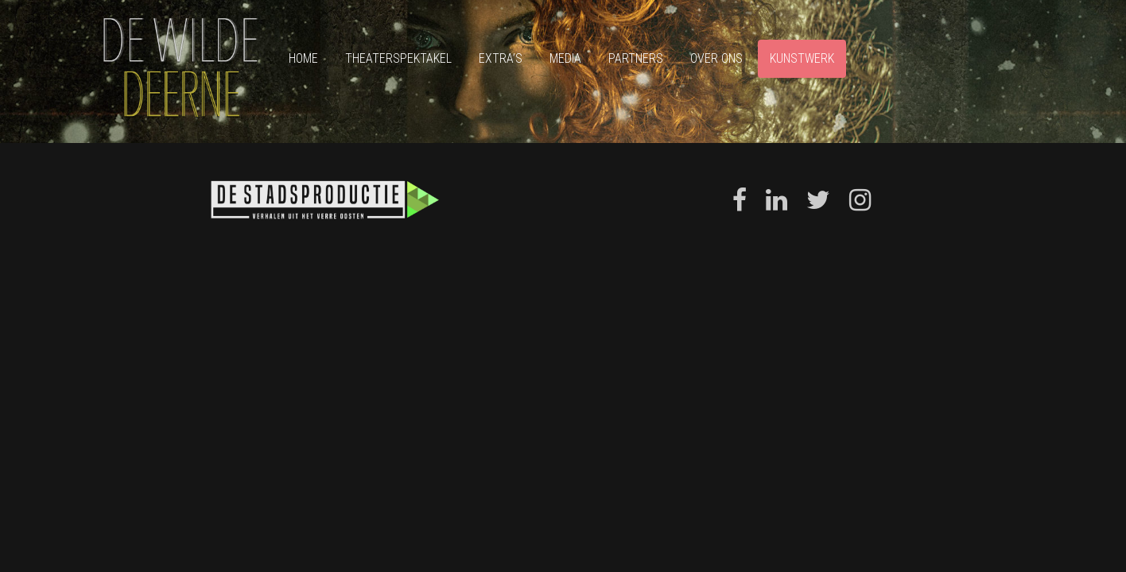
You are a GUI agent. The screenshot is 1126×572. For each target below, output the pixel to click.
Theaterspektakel (398, 58)
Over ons (716, 58)
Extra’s (500, 58)
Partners (635, 58)
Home (303, 58)
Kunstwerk (802, 58)
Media (565, 58)
